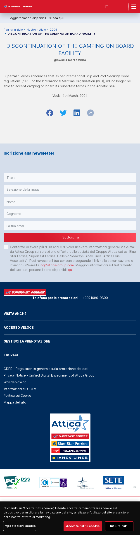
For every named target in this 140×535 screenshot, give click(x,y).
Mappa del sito (15, 402)
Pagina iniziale (13, 29)
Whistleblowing (15, 382)
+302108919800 (95, 298)
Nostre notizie (36, 29)
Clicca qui (56, 18)
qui (70, 270)
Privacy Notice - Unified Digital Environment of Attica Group (49, 375)
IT (106, 6)
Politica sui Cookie (17, 395)
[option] (17, 482)
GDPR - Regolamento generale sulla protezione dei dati (46, 369)
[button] (70, 177)
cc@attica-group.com (57, 265)
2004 (53, 29)
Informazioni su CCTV (20, 389)
